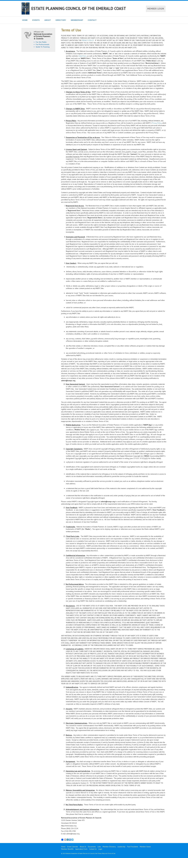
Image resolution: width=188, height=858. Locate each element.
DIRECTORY (61, 20)
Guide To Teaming (43, 47)
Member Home (145, 847)
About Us (83, 847)
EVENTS (36, 20)
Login (100, 849)
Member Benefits (67, 849)
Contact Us (93, 849)
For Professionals (42, 44)
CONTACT (92, 20)
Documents (92, 847)
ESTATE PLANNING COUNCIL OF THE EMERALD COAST (78, 8)
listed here (82, 56)
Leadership (121, 847)
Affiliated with (43, 35)
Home (63, 847)
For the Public (41, 42)
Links (99, 847)
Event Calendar (72, 847)
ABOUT (47, 20)
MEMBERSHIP (77, 20)
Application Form (81, 849)
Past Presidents (132, 847)
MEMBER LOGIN (155, 8)
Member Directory (109, 847)
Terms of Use (111, 853)
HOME (25, 20)
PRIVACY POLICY (88, 40)
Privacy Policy (157, 123)
